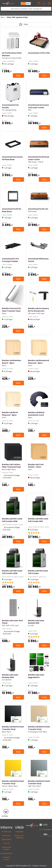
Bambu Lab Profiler (6, 848)
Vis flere (5, 816)
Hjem (3, 17)
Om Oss (6, 843)
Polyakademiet (6, 853)
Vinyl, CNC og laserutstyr (17, 17)
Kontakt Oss (6, 831)
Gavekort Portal (6, 858)
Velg (44, 697)
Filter (26, 24)
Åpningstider (6, 839)
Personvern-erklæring (19, 836)
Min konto (6, 835)
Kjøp (18, 75)
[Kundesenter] (44, 3)
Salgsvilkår (19, 831)
